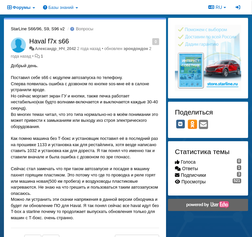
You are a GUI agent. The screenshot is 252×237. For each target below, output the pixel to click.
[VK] (180, 124)
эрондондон (135, 48)
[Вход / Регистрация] (238, 7)
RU (217, 7)
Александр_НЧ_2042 (55, 48)
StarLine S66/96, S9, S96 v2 (38, 28)
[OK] (192, 124)
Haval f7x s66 (49, 41)
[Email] (203, 125)
